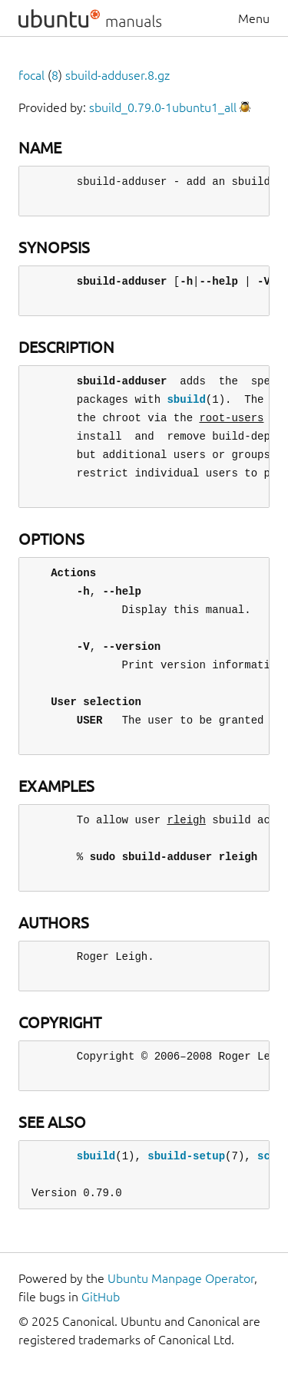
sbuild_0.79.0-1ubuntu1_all (163, 107)
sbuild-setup (186, 1156)
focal (31, 75)
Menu (254, 18)
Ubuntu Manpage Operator (181, 1278)
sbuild (186, 399)
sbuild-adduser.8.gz (117, 75)
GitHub (100, 1297)
